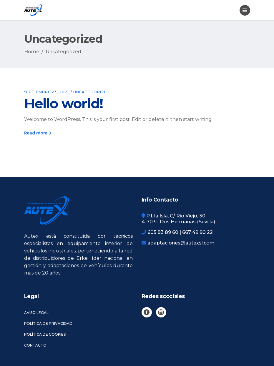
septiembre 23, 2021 (46, 92)
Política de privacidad (48, 323)
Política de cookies (45, 334)
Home (31, 51)
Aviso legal (36, 312)
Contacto (35, 345)
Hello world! (63, 103)
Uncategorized (91, 92)
